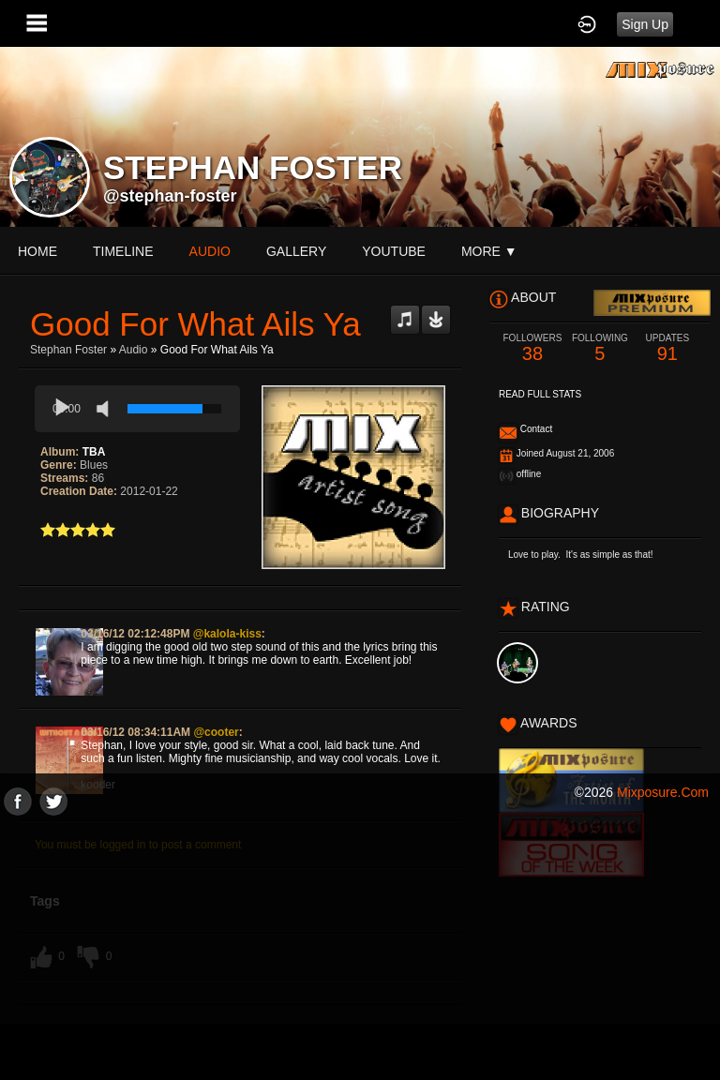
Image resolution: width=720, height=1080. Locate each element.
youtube (394, 251)
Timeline (123, 251)
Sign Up (645, 24)
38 (532, 348)
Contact (536, 429)
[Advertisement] (360, 947)
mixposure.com (663, 792)
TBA (94, 451)
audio (210, 251)
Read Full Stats (540, 394)
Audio (133, 349)
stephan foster (68, 349)
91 (667, 348)
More (489, 251)
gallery (296, 251)
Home (37, 251)
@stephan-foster (170, 196)
